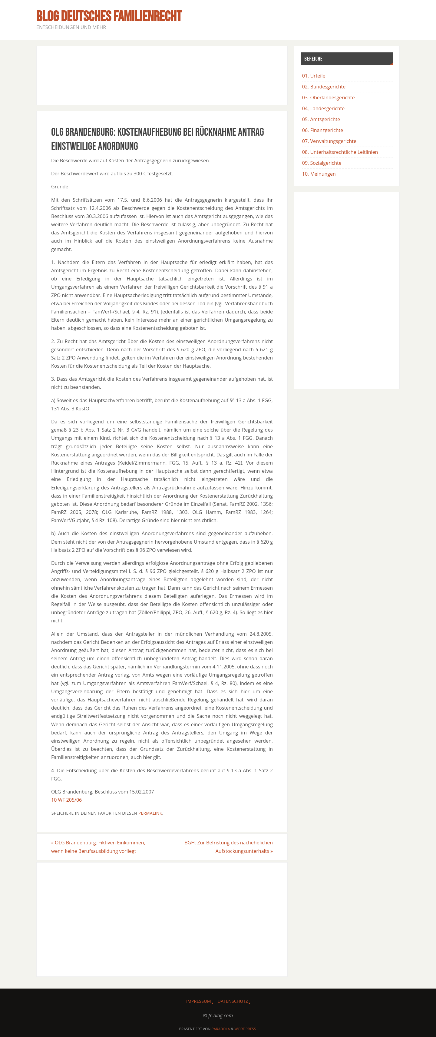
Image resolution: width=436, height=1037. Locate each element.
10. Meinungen (319, 174)
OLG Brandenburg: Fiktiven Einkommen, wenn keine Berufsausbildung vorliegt (98, 846)
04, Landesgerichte (323, 108)
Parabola (221, 1029)
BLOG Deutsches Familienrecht (109, 17)
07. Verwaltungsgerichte (329, 141)
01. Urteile (313, 75)
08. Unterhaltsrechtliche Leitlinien (340, 152)
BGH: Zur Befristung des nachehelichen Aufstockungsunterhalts (228, 846)
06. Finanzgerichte (322, 130)
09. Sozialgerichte (322, 163)
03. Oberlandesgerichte (328, 97)
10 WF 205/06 (66, 800)
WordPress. (245, 1029)
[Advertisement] (162, 74)
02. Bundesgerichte (323, 86)
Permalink (150, 813)
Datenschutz (233, 1001)
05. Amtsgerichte (321, 119)
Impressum (198, 1001)
